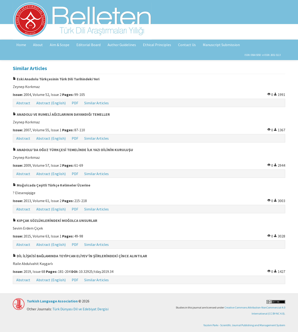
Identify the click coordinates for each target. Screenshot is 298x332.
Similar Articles (96, 103)
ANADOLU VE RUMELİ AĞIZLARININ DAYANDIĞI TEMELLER (61, 114)
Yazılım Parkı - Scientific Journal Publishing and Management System (244, 325)
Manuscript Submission (221, 44)
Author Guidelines (122, 44)
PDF (75, 103)
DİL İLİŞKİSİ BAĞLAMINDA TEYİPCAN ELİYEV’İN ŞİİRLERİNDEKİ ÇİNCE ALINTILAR (80, 256)
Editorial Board (88, 44)
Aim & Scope (59, 44)
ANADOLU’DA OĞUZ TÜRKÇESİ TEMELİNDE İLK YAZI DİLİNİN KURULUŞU (73, 149)
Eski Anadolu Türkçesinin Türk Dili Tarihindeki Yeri (56, 79)
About (38, 44)
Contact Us (187, 44)
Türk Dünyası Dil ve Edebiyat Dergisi (80, 309)
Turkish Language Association (52, 301)
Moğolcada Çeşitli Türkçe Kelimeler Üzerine (51, 185)
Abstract (23, 103)
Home (21, 44)
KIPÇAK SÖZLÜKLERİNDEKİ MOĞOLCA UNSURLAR (55, 220)
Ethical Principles (157, 44)
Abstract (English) (51, 103)
